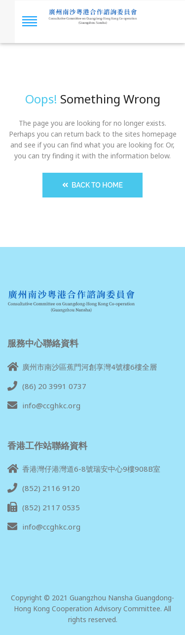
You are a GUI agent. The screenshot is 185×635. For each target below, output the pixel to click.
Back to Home (92, 185)
